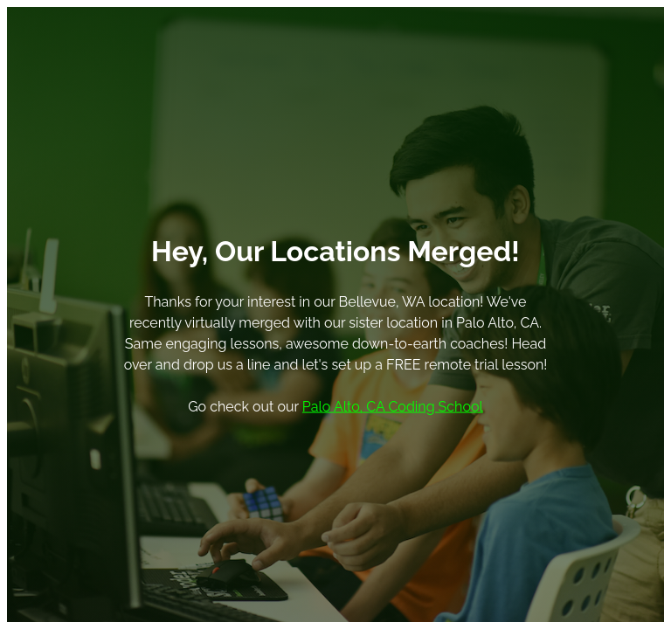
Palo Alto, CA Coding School (392, 405)
